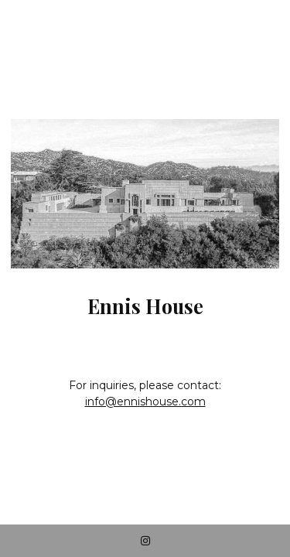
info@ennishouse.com (145, 401)
